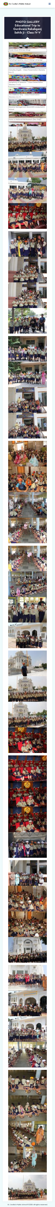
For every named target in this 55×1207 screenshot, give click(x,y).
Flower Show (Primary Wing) (19, 50)
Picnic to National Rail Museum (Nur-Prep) (25, 119)
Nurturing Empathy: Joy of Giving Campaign (26, 60)
